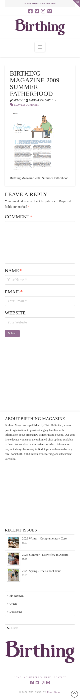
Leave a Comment (25, 104)
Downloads (15, 611)
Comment (18, 216)
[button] (40, 47)
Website (15, 312)
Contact (60, 677)
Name (13, 270)
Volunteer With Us (38, 677)
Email (14, 291)
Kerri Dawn (54, 692)
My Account (16, 595)
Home (17, 677)
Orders (13, 603)
